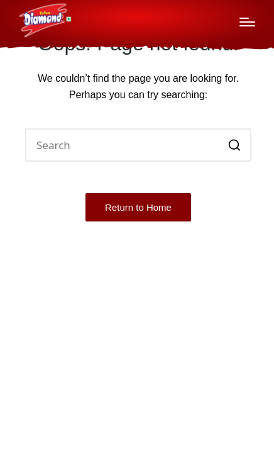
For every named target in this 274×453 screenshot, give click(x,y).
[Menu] (247, 22)
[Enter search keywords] (138, 145)
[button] (234, 145)
